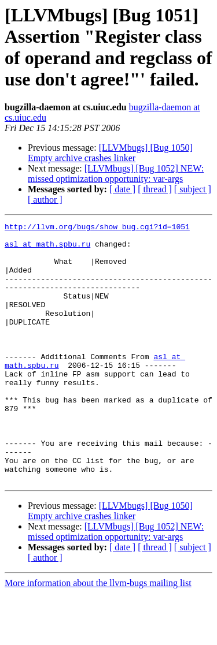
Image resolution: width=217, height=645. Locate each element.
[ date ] (122, 189)
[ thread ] (155, 189)
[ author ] (45, 199)
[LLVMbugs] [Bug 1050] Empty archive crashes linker (110, 153)
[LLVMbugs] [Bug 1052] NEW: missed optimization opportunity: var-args (116, 173)
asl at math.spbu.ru (47, 249)
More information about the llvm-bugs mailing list (98, 635)
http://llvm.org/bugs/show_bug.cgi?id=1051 (97, 228)
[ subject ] (192, 189)
